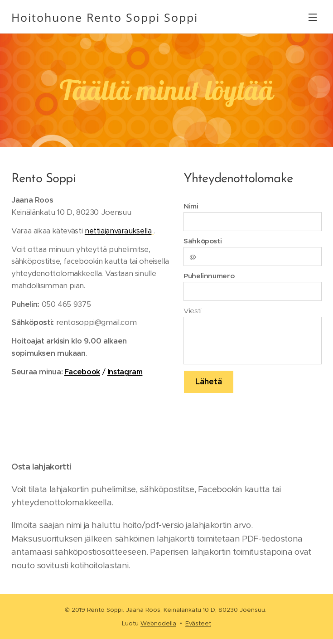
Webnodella (158, 623)
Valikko (313, 17)
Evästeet (198, 623)
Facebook (82, 372)
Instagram (125, 372)
